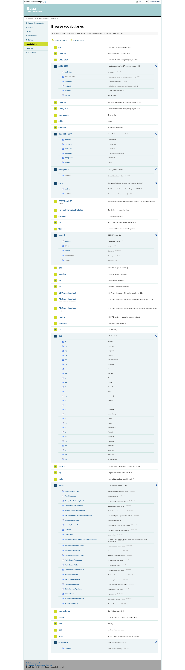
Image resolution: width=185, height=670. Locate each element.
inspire (61, 317)
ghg (60, 268)
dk (66, 369)
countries (68, 81)
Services (29, 48)
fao (59, 223)
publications (64, 611)
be (66, 346)
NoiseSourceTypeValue (73, 560)
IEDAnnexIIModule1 (67, 293)
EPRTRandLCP (65, 201)
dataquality (63, 170)
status (67, 162)
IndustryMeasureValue (73, 525)
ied (59, 287)
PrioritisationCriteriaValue (74, 570)
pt (65, 437)
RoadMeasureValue (72, 584)
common (62, 128)
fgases (61, 229)
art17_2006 (63, 66)
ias (59, 280)
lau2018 (62, 466)
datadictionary (65, 134)
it (65, 405)
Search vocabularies (61, 40)
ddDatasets (69, 144)
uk (66, 459)
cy (66, 355)
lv (65, 418)
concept (68, 241)
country (68, 648)
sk (66, 455)
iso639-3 (68, 530)
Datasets (29, 27)
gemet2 (61, 235)
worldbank (63, 642)
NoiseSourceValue (71, 565)
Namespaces (31, 53)
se (66, 446)
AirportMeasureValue (72, 491)
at (65, 342)
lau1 (60, 330)
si (65, 450)
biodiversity (63, 115)
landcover (63, 323)
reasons (68, 91)
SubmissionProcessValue (74, 599)
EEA (36, 1)
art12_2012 (63, 53)
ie (65, 400)
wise (60, 636)
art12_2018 (63, 60)
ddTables (68, 149)
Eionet (36, 18)
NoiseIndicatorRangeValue (74, 545)
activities (68, 72)
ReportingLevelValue (72, 579)
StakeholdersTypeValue (73, 589)
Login (139, 1)
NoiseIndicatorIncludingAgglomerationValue (81, 539)
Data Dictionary (44, 18)
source (67, 250)
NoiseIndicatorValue (72, 550)
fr (65, 391)
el (65, 378)
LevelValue (69, 534)
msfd (60, 479)
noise (61, 485)
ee (66, 373)
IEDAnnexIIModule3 (67, 299)
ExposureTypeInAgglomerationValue (78, 515)
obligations (69, 158)
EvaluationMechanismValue (75, 510)
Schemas (29, 40)
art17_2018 (63, 109)
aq (59, 47)
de (66, 364)
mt (66, 423)
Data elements (31, 36)
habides (62, 274)
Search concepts (78, 40)
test (60, 624)
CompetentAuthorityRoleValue (76, 501)
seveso (61, 617)
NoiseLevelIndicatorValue (74, 555)
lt (65, 409)
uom (60, 630)
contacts (68, 140)
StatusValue (69, 594)
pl (65, 432)
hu (66, 396)
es (66, 382)
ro (66, 441)
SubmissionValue (71, 603)
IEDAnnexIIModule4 (67, 308)
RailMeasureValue (71, 574)
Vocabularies (31, 44)
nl (65, 427)
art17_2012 (63, 102)
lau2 (60, 336)
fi (65, 387)
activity (67, 189)
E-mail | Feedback (33, 663)
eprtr (60, 183)
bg (66, 351)
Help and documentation (35, 23)
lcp (59, 473)
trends (67, 95)
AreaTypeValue (70, 496)
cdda (60, 121)
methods (68, 86)
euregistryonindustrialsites (70, 210)
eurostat (62, 216)
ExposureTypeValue (72, 520)
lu (65, 414)
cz (66, 360)
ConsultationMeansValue (74, 506)
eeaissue (68, 153)
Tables (28, 31)
